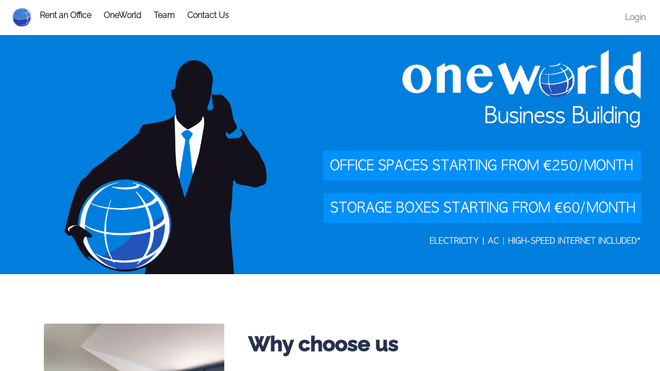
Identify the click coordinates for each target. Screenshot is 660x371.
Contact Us (208, 15)
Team (164, 15)
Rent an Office (65, 15)
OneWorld (122, 15)
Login (635, 17)
